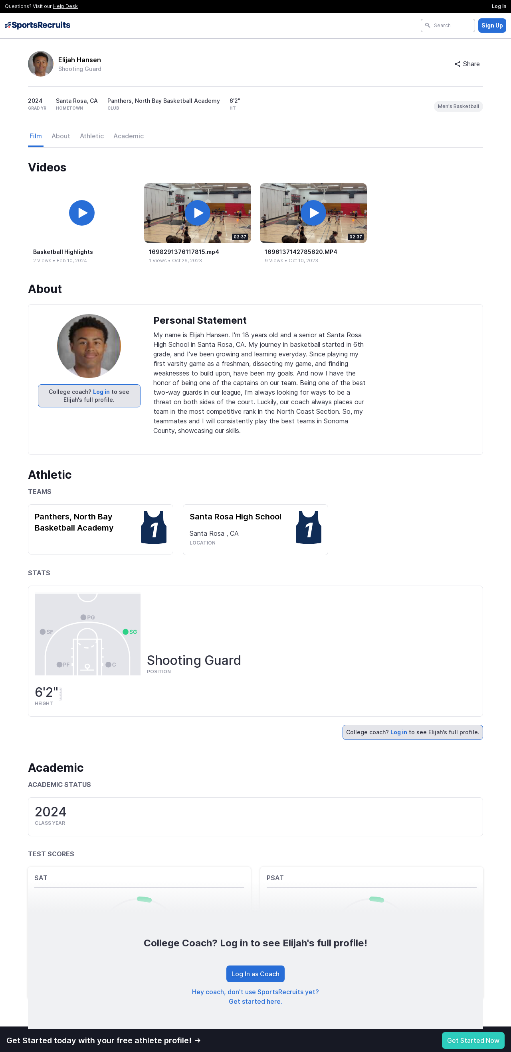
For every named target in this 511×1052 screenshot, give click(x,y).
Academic (128, 136)
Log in (101, 391)
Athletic (92, 136)
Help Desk (65, 6)
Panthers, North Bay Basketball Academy (74, 522)
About (60, 136)
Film (36, 136)
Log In (499, 6)
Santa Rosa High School (235, 516)
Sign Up (492, 25)
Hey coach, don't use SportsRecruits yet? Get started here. (255, 996)
